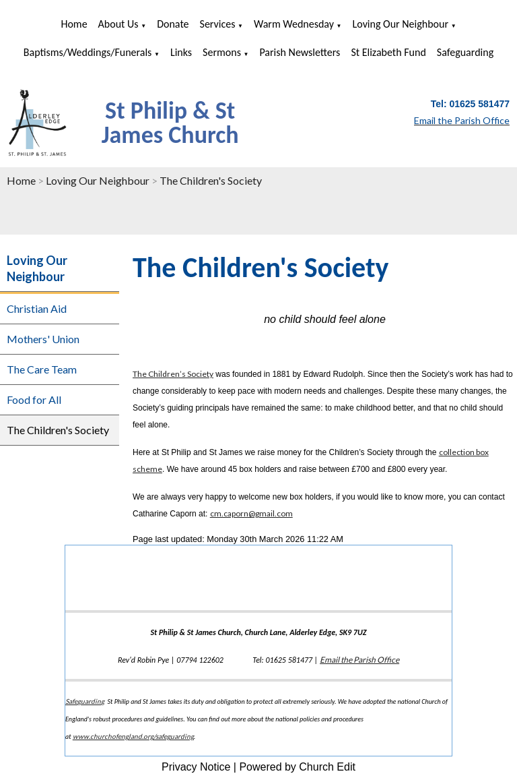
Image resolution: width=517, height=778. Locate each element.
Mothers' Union (43, 338)
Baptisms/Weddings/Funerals (88, 52)
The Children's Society (211, 180)
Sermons (222, 52)
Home (74, 24)
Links (181, 52)
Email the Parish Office (359, 660)
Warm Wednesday (294, 24)
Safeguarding (465, 52)
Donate (172, 24)
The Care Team (42, 369)
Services (218, 24)
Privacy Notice (196, 767)
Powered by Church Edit (297, 767)
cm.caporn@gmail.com (251, 513)
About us (118, 24)
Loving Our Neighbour (400, 24)
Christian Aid (37, 308)
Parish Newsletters (299, 52)
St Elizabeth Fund (388, 52)
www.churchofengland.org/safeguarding (133, 736)
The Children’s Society (173, 374)
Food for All (34, 399)
